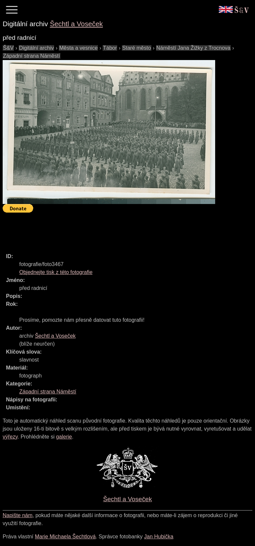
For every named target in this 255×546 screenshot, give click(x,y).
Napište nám (18, 515)
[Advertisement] (123, 230)
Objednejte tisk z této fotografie (56, 272)
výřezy (10, 437)
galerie (64, 437)
